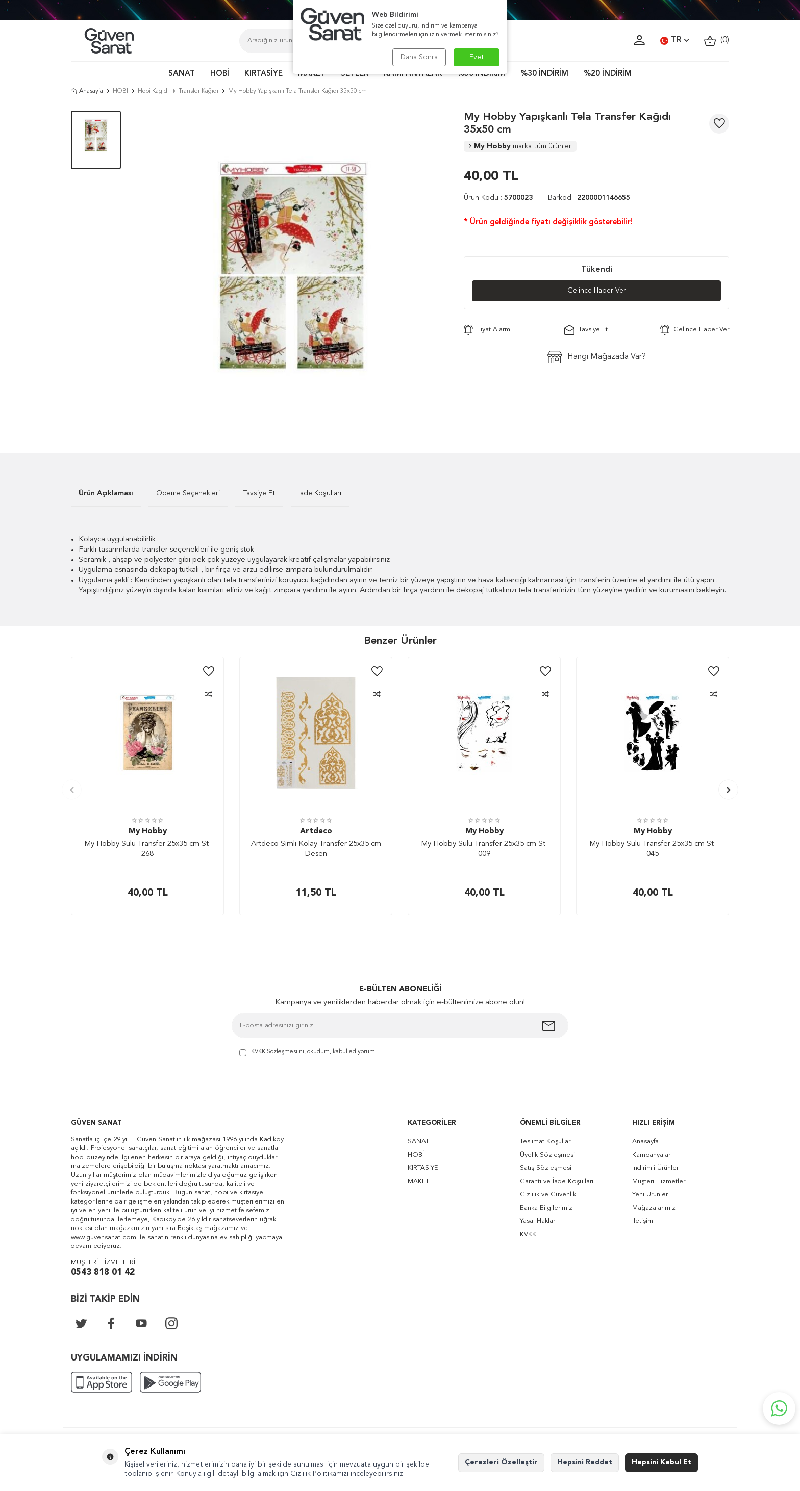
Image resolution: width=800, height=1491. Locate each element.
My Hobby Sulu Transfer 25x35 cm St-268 (147, 849)
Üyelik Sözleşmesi (547, 1155)
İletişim (642, 1221)
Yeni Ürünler (650, 1194)
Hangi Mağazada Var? (596, 357)
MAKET (312, 74)
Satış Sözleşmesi (545, 1168)
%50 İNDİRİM (481, 74)
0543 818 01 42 (103, 1272)
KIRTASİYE (263, 74)
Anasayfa (87, 91)
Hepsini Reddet (584, 1462)
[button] (72, 790)
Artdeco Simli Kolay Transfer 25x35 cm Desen (316, 849)
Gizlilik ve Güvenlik (548, 1194)
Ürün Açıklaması (106, 493)
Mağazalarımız (654, 1208)
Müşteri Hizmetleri (659, 1181)
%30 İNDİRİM (544, 74)
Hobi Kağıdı (153, 91)
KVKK (528, 1234)
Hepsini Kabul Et (661, 1462)
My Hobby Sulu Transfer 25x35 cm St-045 (652, 849)
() (716, 40)
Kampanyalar (651, 1155)
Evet (476, 57)
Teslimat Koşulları (546, 1141)
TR (674, 40)
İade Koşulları (319, 493)
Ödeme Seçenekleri (188, 493)
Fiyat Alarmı (488, 330)
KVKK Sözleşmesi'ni (277, 1052)
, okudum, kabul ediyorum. (308, 1052)
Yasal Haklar (537, 1221)
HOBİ (219, 74)
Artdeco (316, 831)
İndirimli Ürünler (655, 1168)
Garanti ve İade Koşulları (556, 1181)
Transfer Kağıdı (198, 91)
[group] (292, 267)
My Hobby (520, 146)
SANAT (181, 74)
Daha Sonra (419, 57)
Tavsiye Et (586, 330)
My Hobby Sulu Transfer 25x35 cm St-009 (484, 849)
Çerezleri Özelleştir (501, 1462)
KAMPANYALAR (413, 74)
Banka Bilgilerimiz (546, 1208)
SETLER (354, 74)
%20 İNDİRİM (608, 74)
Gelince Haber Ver (596, 290)
